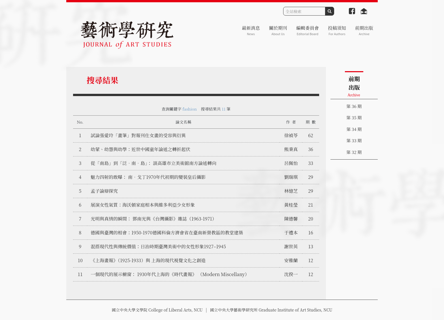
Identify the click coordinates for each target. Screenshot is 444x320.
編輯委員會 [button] (307, 30)
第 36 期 (354, 106)
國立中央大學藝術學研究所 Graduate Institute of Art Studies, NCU (271, 310)
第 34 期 (354, 129)
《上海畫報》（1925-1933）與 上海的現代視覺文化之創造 (148, 260)
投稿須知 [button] (337, 30)
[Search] (304, 11)
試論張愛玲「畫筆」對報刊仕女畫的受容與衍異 (138, 135)
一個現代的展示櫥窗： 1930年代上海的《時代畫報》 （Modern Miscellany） (170, 274)
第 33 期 (354, 140)
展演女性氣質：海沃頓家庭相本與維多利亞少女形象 (143, 205)
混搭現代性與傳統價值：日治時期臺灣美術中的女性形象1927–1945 (158, 246)
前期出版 (364, 30)
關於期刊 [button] (278, 30)
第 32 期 (354, 152)
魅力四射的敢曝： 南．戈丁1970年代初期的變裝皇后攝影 (148, 177)
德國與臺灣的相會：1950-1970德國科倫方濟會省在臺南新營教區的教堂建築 (167, 232)
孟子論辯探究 (104, 191)
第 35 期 (354, 117)
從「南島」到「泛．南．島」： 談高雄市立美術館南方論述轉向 (153, 163)
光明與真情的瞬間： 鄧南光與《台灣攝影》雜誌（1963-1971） (154, 218)
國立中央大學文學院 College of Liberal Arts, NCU (157, 310)
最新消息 (251, 30)
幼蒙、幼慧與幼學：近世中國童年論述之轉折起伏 (140, 149)
